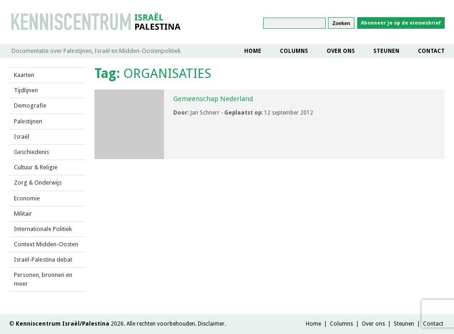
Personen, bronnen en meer (43, 279)
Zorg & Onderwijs (38, 182)
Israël (21, 136)
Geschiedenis (31, 151)
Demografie (30, 105)
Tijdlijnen (26, 90)
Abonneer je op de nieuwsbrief (401, 23)
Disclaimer (211, 324)
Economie (27, 198)
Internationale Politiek (43, 228)
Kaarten (24, 74)
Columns (294, 51)
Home (252, 51)
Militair (23, 213)
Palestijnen (28, 121)
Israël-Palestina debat (43, 259)
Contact (431, 51)
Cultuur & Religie (35, 167)
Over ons (341, 51)
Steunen (386, 51)
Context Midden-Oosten (46, 244)
